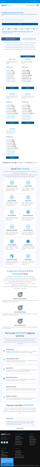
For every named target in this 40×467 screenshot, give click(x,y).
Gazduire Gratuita (32, 442)
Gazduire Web (29, 31)
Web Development (18, 442)
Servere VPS (17, 439)
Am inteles (7, 464)
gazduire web (27, 276)
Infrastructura (32, 438)
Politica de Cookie (4, 457)
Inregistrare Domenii (19, 438)
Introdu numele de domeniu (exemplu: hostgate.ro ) (14, 20)
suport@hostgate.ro (20, 457)
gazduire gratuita (24, 285)
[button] (17, 428)
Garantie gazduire (32, 439)
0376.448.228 (31, 5)
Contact (2, 451)
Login (33, 1)
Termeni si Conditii (4, 452)
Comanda (12, 87)
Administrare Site (18, 444)
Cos (37, 1)
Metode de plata (32, 441)
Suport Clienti (32, 444)
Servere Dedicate (18, 441)
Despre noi (31, 436)
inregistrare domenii (18, 276)
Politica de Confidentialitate (4, 455)
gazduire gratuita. (21, 361)
